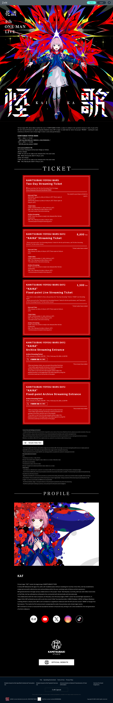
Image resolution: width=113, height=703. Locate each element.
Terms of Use (61, 680)
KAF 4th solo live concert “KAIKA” (28, 144)
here (56, 188)
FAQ (41, 680)
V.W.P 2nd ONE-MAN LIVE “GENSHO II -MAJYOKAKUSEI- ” (34, 140)
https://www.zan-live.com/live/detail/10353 (38, 190)
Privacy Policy (69, 680)
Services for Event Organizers (98, 684)
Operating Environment (49, 680)
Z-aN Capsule (56, 690)
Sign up (91, 2)
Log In (101, 2)
